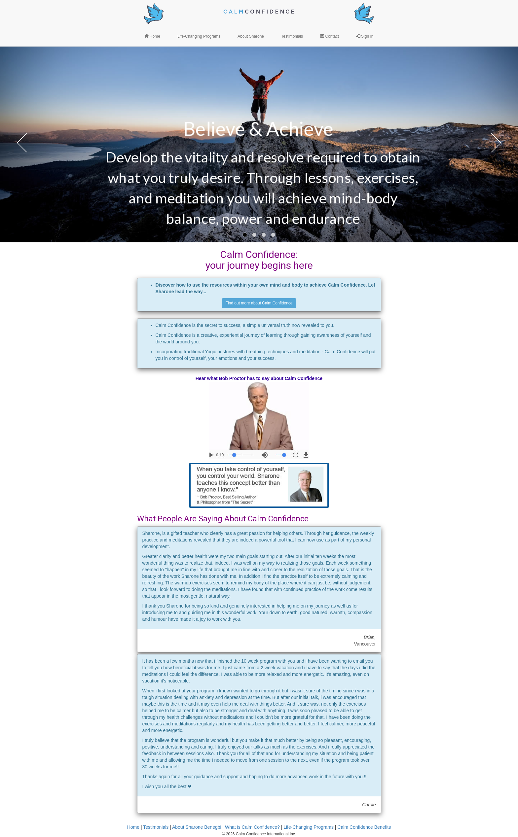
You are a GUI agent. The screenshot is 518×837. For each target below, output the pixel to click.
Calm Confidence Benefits (364, 827)
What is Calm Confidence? (252, 827)
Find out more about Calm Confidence (259, 303)
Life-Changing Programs (308, 827)
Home (133, 827)
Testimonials (155, 827)
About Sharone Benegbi (196, 827)
